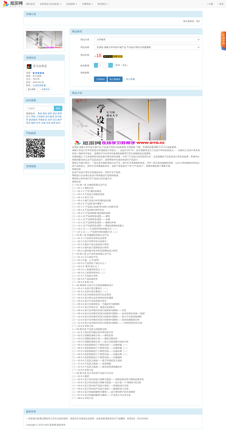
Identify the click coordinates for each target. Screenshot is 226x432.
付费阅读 (87, 4)
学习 (28, 116)
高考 (50, 119)
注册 (210, 4)
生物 (43, 123)
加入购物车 (115, 79)
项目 (55, 113)
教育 (60, 113)
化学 (38, 123)
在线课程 (71, 4)
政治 (58, 123)
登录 (221, 4)
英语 (28, 123)
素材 (40, 113)
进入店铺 (31, 89)
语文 (55, 119)
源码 (50, 113)
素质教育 (33, 119)
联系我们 (103, 4)
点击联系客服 (39, 85)
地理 (53, 123)
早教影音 (42, 119)
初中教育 (50, 116)
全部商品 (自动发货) (51, 4)
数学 (60, 119)
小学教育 (40, 116)
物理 (33, 123)
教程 (45, 113)
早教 (33, 116)
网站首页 (30, 4)
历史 (48, 123)
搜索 (58, 108)
